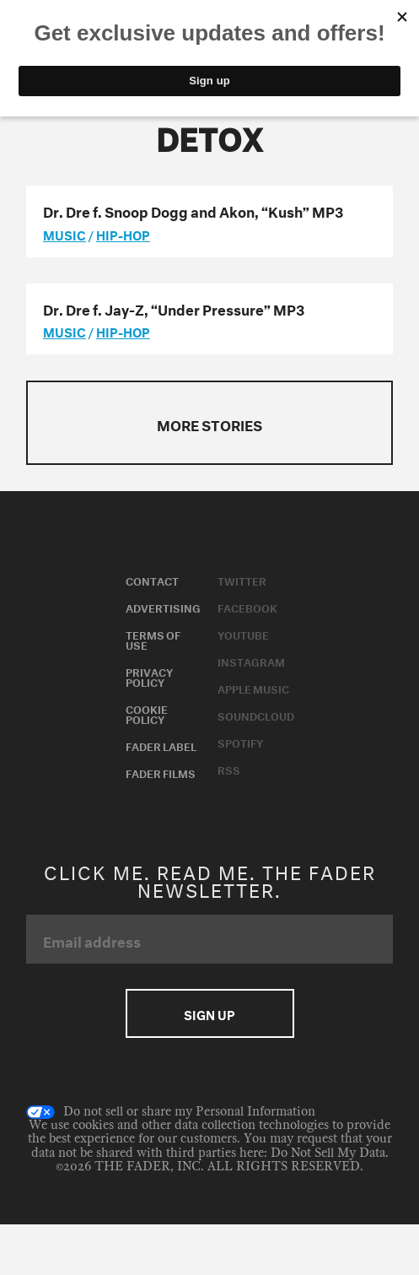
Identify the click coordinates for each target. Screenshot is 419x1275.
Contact (152, 579)
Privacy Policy (149, 675)
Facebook (247, 606)
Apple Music (253, 687)
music (64, 234)
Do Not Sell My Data (328, 1153)
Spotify (240, 741)
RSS (229, 768)
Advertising (163, 606)
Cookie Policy (147, 713)
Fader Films (161, 772)
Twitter (242, 579)
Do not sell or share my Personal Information (170, 1112)
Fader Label (161, 745)
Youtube (243, 633)
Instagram (251, 660)
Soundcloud (256, 714)
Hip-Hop (123, 234)
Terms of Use (153, 638)
